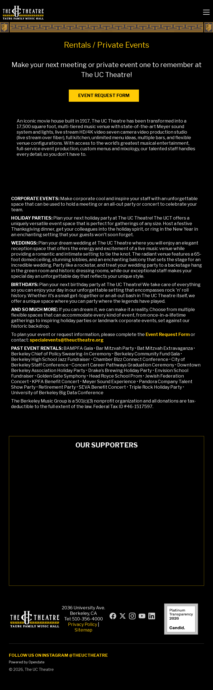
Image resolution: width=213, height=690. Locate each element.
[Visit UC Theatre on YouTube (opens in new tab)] (142, 616)
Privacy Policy (82, 624)
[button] (206, 12)
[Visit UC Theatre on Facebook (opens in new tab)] (113, 616)
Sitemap (83, 630)
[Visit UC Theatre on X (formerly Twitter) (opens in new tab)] (122, 616)
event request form (104, 95)
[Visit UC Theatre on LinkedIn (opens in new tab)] (151, 616)
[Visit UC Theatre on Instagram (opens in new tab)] (132, 616)
